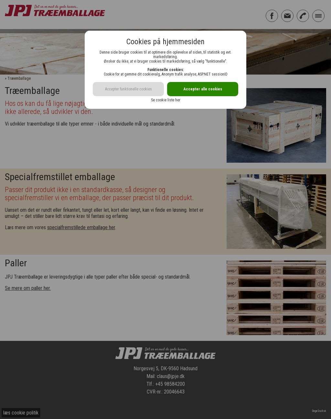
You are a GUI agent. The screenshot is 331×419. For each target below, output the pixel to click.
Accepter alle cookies (203, 89)
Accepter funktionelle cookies (128, 89)
